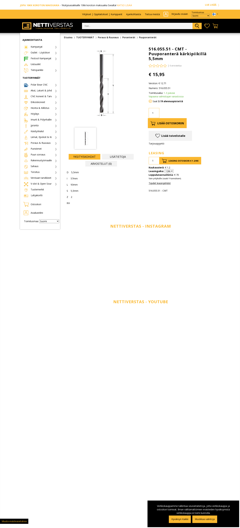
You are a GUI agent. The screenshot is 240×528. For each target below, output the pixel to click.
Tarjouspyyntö (156, 143)
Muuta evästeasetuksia (14, 521)
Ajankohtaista (133, 14)
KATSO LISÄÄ (124, 5)
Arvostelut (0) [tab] (101, 164)
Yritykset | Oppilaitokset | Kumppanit (102, 14)
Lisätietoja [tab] (118, 157)
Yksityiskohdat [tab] (84, 157)
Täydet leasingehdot (160, 183)
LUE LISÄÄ (212, 4)
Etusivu (68, 37)
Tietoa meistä (152, 14)
